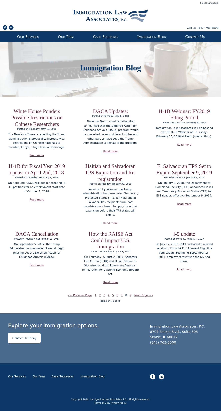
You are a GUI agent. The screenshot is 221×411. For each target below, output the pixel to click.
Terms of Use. (102, 402)
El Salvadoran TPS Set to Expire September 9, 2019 (184, 169)
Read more (37, 155)
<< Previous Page (80, 295)
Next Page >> (143, 295)
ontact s (195, 36)
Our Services (17, 376)
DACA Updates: (110, 111)
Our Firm (39, 376)
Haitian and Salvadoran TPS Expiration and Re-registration (110, 172)
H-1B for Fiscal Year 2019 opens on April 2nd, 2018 (37, 169)
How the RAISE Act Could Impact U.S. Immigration (110, 240)
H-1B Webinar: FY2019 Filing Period (184, 114)
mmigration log (151, 36)
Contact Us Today (24, 338)
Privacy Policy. (118, 402)
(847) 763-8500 (208, 27)
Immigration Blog (92, 376)
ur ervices (28, 36)
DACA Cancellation (36, 234)
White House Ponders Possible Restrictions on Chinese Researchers (36, 117)
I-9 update (184, 234)
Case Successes (63, 376)
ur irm (66, 36)
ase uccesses (105, 36)
